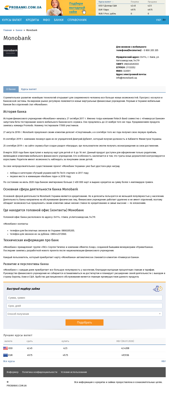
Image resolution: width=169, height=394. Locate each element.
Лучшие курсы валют (17, 335)
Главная (7, 30)
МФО (46, 20)
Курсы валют (12, 20)
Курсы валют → (106, 1)
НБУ (163, 361)
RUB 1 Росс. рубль (107, 13)
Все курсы (9, 361)
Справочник (77, 20)
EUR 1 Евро (104, 9)
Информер (12, 372)
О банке (11, 89)
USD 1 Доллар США (108, 5)
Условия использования (74, 372)
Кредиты (32, 20)
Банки (59, 20)
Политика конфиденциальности (39, 372)
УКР (158, 20)
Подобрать (84, 322)
